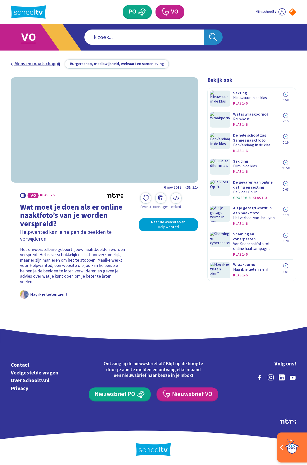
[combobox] (144, 37)
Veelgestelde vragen (34, 372)
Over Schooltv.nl (30, 380)
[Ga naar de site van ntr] (288, 420)
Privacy (19, 387)
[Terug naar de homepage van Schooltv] (28, 12)
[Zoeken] (213, 37)
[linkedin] (281, 376)
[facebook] (259, 376)
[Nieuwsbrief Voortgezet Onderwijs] (187, 394)
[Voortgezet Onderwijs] (170, 12)
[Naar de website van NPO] (292, 12)
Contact (20, 364)
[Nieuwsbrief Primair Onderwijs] (120, 394)
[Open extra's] (292, 447)
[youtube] (292, 376)
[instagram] (270, 376)
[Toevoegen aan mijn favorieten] (145, 201)
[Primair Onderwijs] (137, 12)
